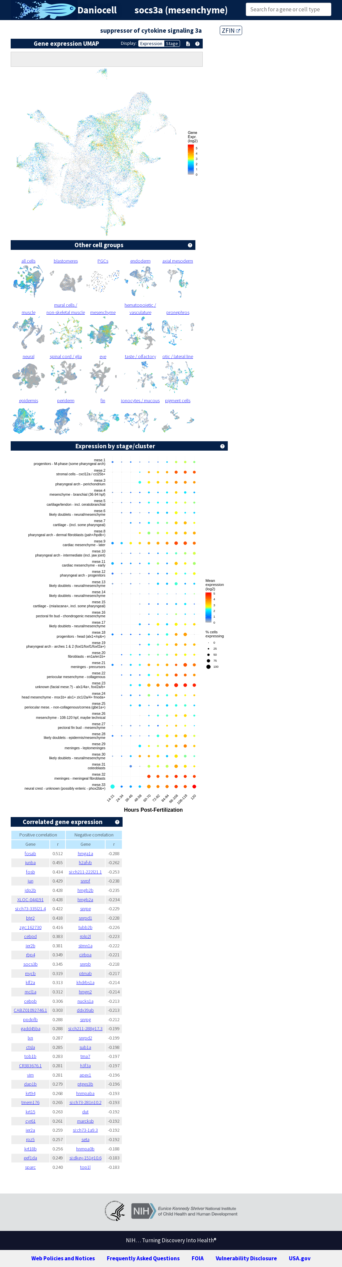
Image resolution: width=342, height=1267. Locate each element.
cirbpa (85, 955)
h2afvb (85, 862)
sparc (30, 1167)
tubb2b (85, 927)
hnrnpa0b (85, 1149)
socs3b (30, 964)
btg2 (30, 918)
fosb (30, 872)
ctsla (30, 1047)
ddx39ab (85, 1010)
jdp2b (30, 890)
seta (85, 1139)
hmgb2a (85, 900)
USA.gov (300, 1258)
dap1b (30, 1084)
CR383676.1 (30, 1066)
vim (30, 1075)
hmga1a (85, 853)
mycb (30, 973)
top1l (85, 1167)
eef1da (30, 1158)
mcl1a (30, 992)
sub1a (85, 1047)
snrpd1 (85, 918)
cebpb (30, 1001)
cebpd (30, 936)
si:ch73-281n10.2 (85, 1102)
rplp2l (85, 936)
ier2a (30, 1130)
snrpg (85, 1019)
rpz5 (30, 1139)
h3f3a (85, 1066)
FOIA (198, 1258)
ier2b (30, 946)
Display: (129, 43)
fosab (30, 853)
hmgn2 (85, 992)
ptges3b (85, 1084)
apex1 (85, 1075)
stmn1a (85, 946)
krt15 (30, 1112)
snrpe (85, 909)
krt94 (30, 1093)
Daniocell (97, 10)
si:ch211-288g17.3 (85, 1028)
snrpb (85, 964)
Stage (172, 43)
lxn (30, 1038)
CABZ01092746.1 (30, 1010)
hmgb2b (85, 890)
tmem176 (30, 1102)
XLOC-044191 (30, 900)
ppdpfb (30, 1019)
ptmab (85, 973)
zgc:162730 (30, 927)
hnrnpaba (85, 1093)
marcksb (85, 1121)
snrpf (85, 881)
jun (30, 881)
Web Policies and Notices (63, 1258)
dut (85, 1112)
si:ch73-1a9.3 (85, 1130)
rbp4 (30, 955)
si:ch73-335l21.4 (30, 909)
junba (30, 862)
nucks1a (85, 1001)
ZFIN (231, 30)
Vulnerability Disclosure (246, 1258)
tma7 (85, 1056)
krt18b (30, 1149)
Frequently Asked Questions (143, 1258)
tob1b (30, 1056)
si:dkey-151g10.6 (85, 1158)
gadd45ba (30, 1028)
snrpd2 (85, 1038)
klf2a (30, 982)
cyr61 (30, 1121)
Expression (151, 43)
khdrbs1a (85, 982)
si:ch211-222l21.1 (85, 872)
